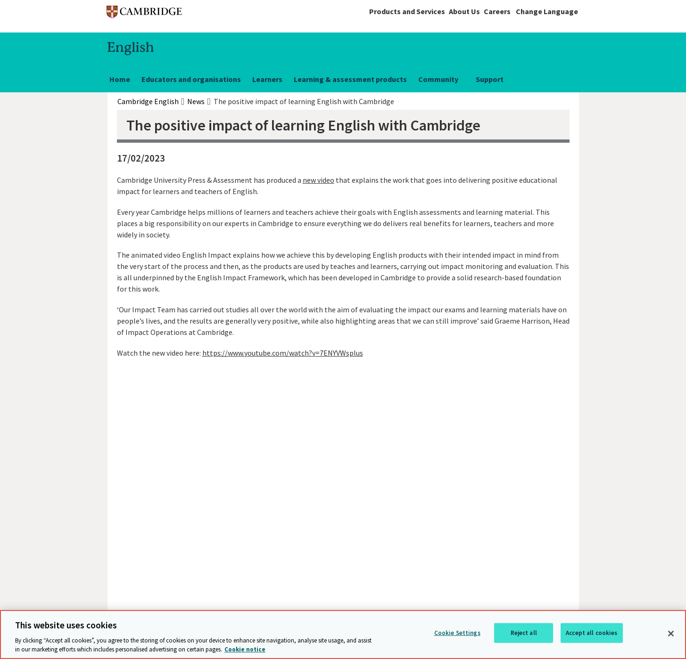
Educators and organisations (191, 79)
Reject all (524, 633)
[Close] (671, 633)
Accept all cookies (591, 633)
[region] (343, 634)
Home (119, 79)
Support (490, 79)
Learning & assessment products (350, 79)
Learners (267, 79)
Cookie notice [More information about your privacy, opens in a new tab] (244, 649)
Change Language (547, 11)
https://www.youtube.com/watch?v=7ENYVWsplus (282, 353)
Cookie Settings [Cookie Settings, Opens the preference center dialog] (457, 633)
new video (318, 180)
